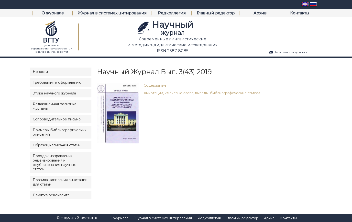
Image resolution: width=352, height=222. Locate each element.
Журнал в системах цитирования (112, 13)
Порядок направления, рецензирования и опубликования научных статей (54, 162)
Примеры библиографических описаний (59, 132)
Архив (259, 13)
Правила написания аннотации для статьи (60, 182)
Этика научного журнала (54, 93)
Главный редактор (216, 13)
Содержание (155, 85)
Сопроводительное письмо (57, 119)
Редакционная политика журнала (54, 106)
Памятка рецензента (51, 195)
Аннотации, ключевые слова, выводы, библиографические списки (202, 93)
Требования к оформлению (57, 82)
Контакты (299, 13)
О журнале (53, 13)
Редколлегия (172, 13)
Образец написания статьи (56, 145)
